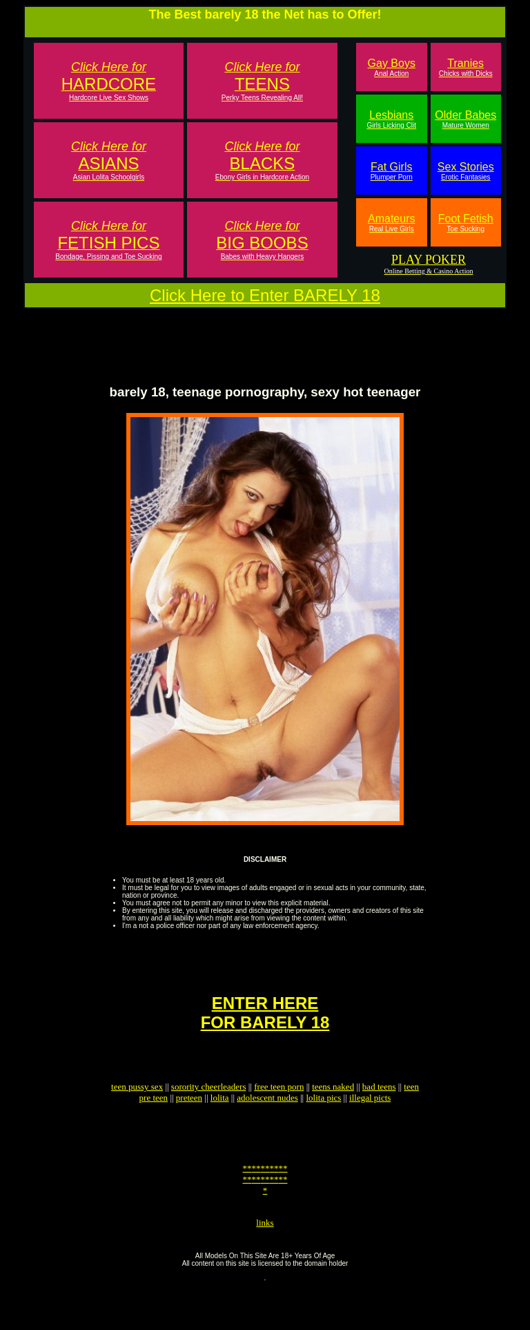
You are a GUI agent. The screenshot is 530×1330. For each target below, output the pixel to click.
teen (411, 1111)
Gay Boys (391, 67)
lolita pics (323, 1122)
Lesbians (391, 119)
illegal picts (370, 1122)
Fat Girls (392, 171)
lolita (219, 1122)
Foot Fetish (465, 223)
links (264, 1262)
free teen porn (279, 1111)
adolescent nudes (267, 1122)
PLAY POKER (428, 260)
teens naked (333, 1111)
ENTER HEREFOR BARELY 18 (265, 1031)
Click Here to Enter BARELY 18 (265, 295)
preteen (189, 1122)
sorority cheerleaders (208, 1111)
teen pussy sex (137, 1111)
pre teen (153, 1122)
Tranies (466, 67)
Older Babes (465, 119)
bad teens (379, 1111)
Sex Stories (466, 171)
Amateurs (391, 223)
